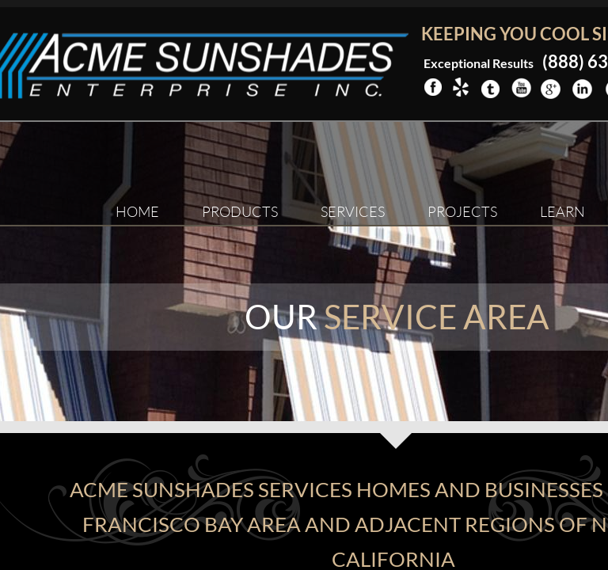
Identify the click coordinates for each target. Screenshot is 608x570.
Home (137, 211)
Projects (462, 211)
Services (353, 211)
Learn (562, 211)
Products (240, 211)
